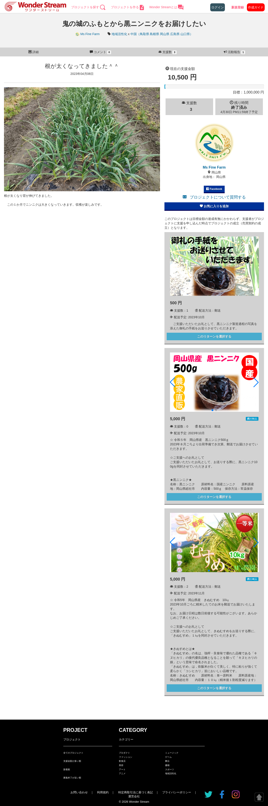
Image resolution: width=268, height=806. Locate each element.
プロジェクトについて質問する (214, 197)
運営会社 (134, 796)
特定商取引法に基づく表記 (135, 792)
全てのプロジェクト (73, 753)
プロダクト (124, 753)
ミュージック (171, 753)
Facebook (214, 189)
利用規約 (103, 792)
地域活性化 (119, 34)
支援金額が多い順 (72, 761)
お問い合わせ (79, 792)
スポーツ (169, 769)
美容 (121, 765)
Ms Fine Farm (87, 34)
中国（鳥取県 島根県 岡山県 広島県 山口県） (161, 34)
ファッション (125, 757)
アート (122, 769)
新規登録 (237, 7)
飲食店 (122, 761)
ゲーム (168, 757)
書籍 (167, 765)
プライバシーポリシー (176, 792)
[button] (172, 382)
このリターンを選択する (214, 336)
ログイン (217, 7)
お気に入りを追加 (214, 206)
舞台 (167, 761)
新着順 (66, 769)
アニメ (122, 773)
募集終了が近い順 (72, 777)
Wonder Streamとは (166, 7)
